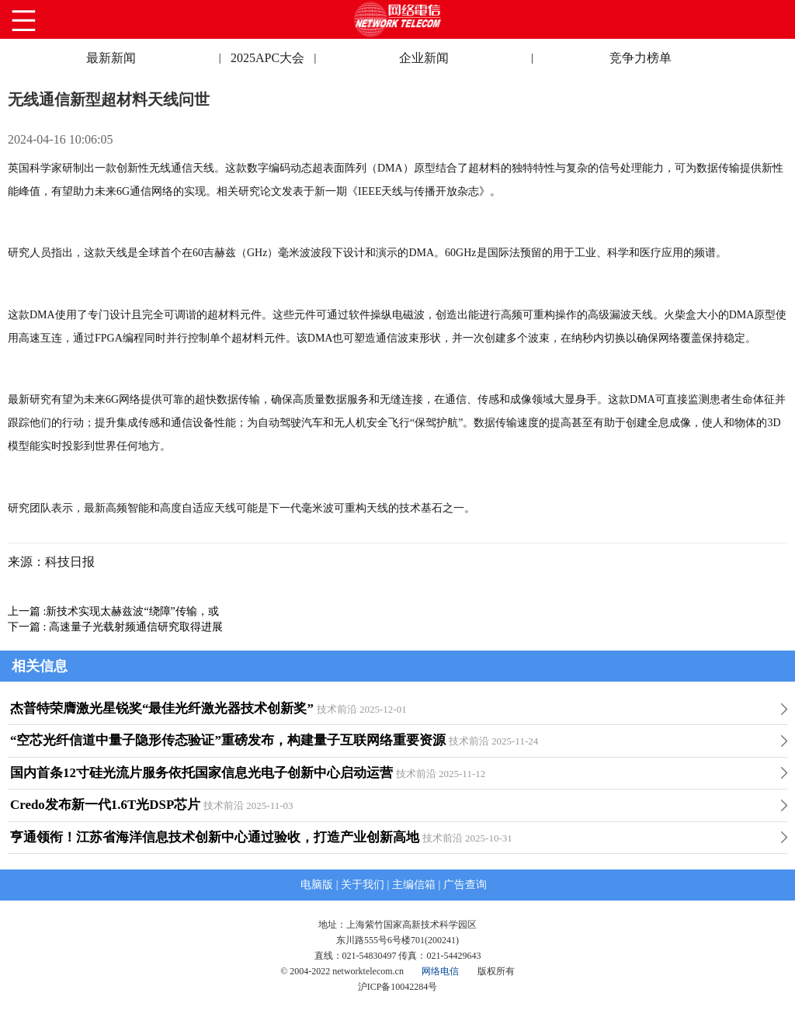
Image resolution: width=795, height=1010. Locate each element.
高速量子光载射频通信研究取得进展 (136, 627)
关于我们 (362, 884)
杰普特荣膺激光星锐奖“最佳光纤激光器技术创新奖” (162, 708)
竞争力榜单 (640, 57)
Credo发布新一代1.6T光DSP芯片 (105, 804)
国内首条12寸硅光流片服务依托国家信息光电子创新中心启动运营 (201, 772)
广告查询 (465, 884)
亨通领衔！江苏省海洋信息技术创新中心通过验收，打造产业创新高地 (214, 837)
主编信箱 (414, 884)
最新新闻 (111, 57)
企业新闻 (424, 57)
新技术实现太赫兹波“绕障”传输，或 (132, 611)
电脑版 (316, 884)
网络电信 (440, 971)
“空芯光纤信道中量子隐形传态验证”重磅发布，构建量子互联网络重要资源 (228, 740)
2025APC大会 (267, 57)
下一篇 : (28, 627)
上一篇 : (27, 611)
